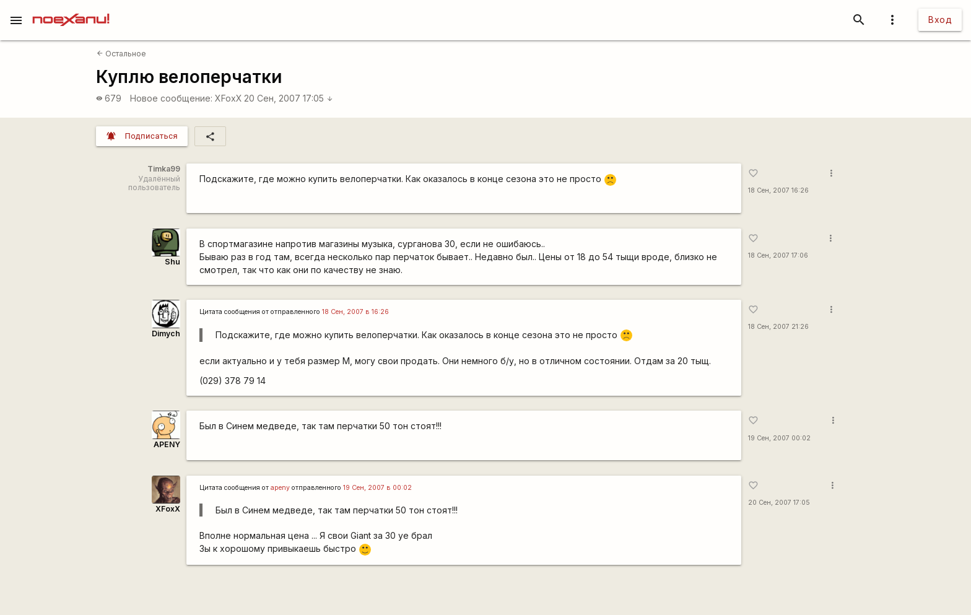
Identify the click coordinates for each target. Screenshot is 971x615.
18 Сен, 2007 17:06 (778, 255)
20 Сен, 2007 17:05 (288, 98)
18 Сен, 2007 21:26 (778, 327)
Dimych (166, 333)
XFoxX (228, 98)
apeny (280, 488)
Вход (940, 19)
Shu (172, 261)
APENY (167, 444)
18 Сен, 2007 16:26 (778, 190)
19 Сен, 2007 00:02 (779, 438)
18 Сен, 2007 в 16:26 (355, 312)
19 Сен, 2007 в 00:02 (377, 488)
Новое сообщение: (171, 98)
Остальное (121, 53)
